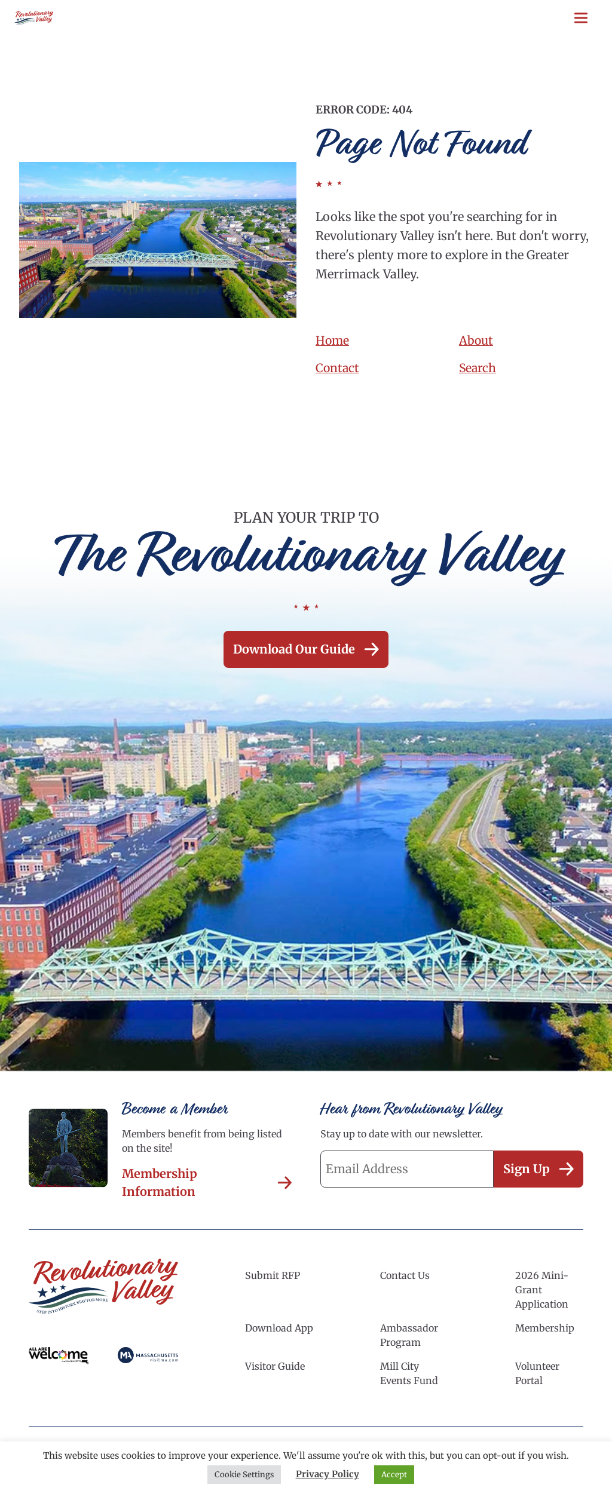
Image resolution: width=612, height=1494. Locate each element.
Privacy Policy (327, 1474)
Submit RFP (272, 1275)
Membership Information (207, 1182)
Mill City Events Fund (409, 1373)
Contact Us (405, 1275)
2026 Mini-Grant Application (541, 1289)
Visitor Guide (275, 1366)
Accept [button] (394, 1475)
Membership (544, 1328)
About (476, 340)
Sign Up (538, 1168)
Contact (338, 367)
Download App (279, 1328)
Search (478, 367)
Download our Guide (306, 649)
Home (333, 340)
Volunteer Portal (537, 1373)
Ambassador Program (409, 1335)
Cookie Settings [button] (244, 1475)
